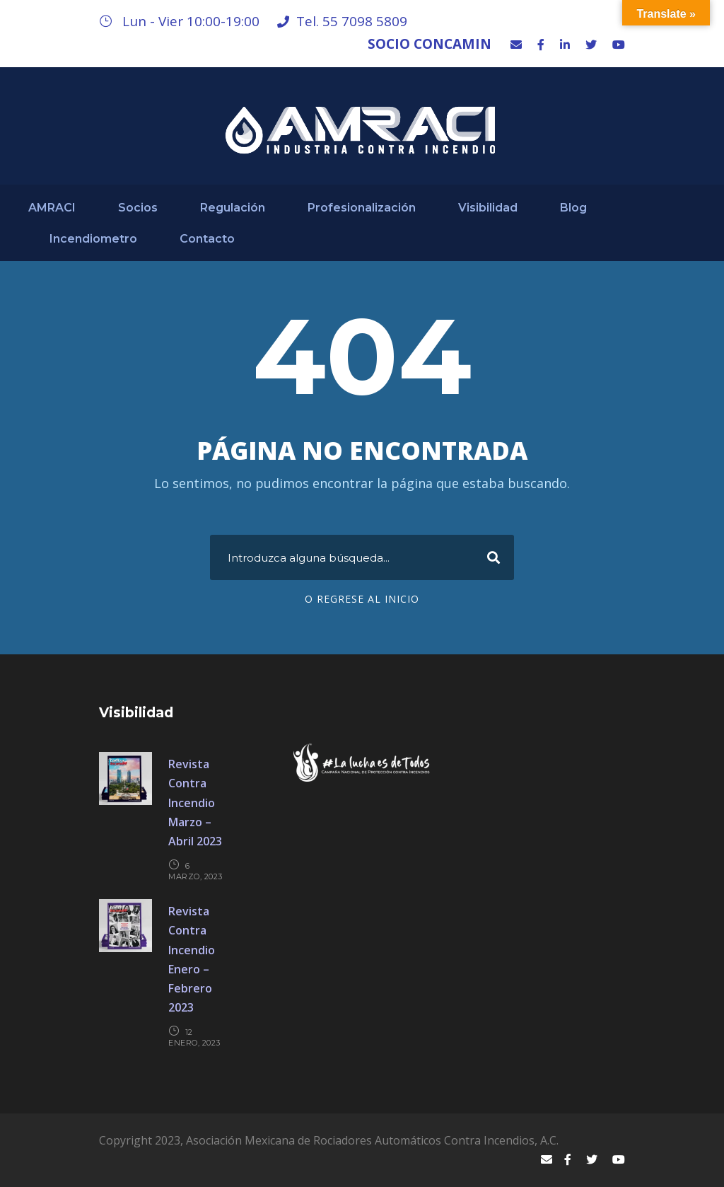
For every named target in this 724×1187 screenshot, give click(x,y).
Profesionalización (362, 207)
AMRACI (52, 207)
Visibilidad (488, 207)
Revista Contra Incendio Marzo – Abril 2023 (195, 802)
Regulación (232, 207)
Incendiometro (93, 238)
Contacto (207, 238)
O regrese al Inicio (362, 599)
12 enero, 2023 (194, 1037)
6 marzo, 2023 (195, 871)
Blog (573, 207)
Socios (138, 207)
